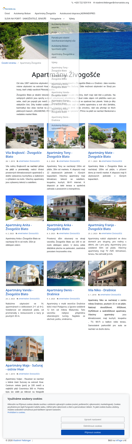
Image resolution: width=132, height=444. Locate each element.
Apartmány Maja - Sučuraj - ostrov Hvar (24, 367)
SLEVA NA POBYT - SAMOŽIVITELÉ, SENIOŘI (25, 18)
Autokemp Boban (22, 13)
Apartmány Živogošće (45, 13)
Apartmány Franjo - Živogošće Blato (102, 227)
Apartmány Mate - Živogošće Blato (101, 155)
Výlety (72, 18)
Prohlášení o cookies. (16, 425)
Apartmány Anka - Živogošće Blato (60, 227)
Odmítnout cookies (86, 432)
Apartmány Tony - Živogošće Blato (59, 155)
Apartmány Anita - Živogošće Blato (19, 227)
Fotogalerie (57, 18)
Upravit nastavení (60, 432)
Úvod (7, 13)
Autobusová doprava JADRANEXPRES (77, 13)
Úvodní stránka (9, 62)
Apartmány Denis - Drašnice (60, 292)
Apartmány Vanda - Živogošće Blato (19, 292)
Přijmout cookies (112, 432)
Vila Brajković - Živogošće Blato (24, 155)
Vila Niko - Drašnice (102, 290)
